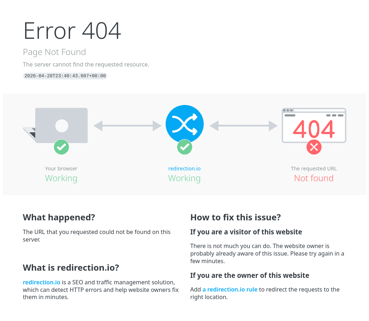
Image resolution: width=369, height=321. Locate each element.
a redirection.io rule (230, 289)
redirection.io (185, 168)
